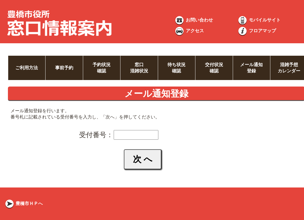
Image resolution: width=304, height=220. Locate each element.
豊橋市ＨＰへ (23, 203)
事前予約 (64, 67)
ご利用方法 (26, 67)
